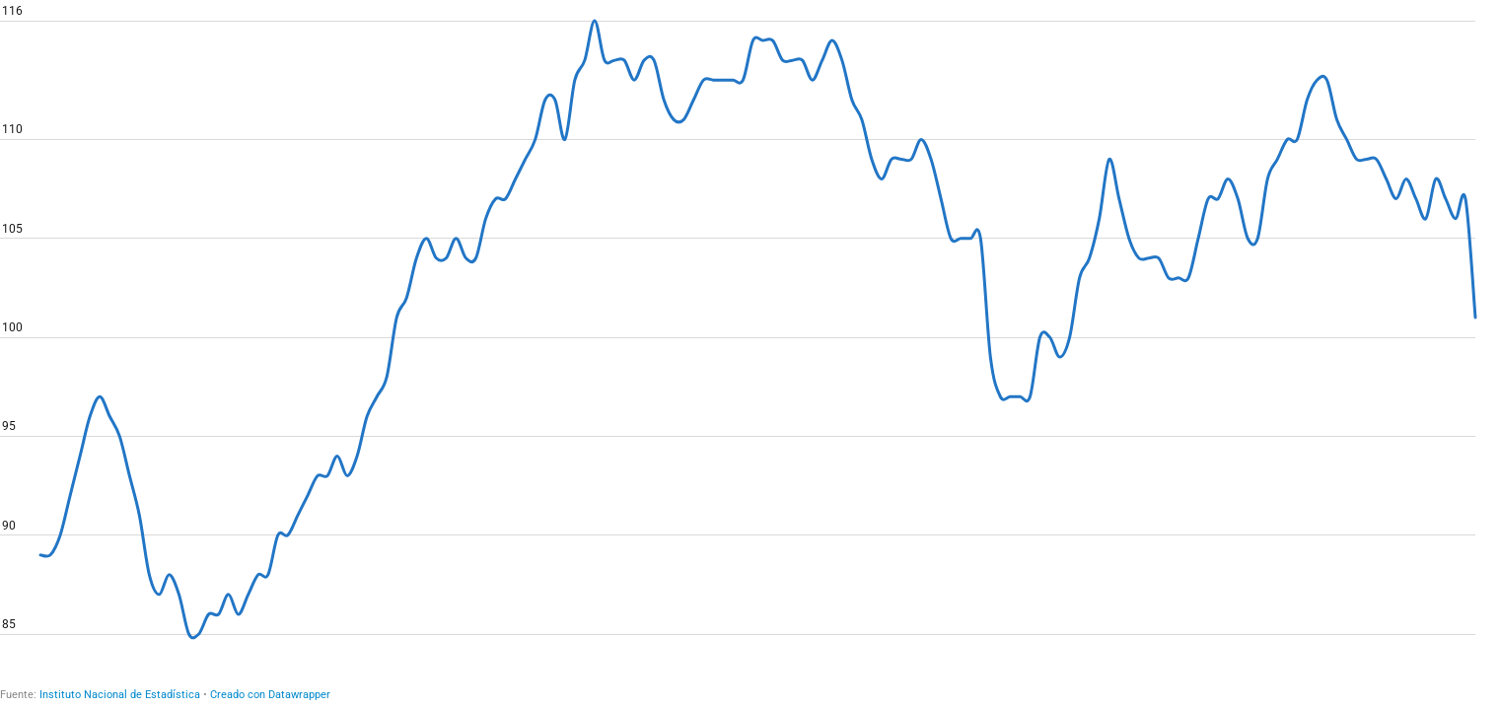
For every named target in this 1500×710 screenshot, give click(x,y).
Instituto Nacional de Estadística (119, 694)
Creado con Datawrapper (270, 694)
